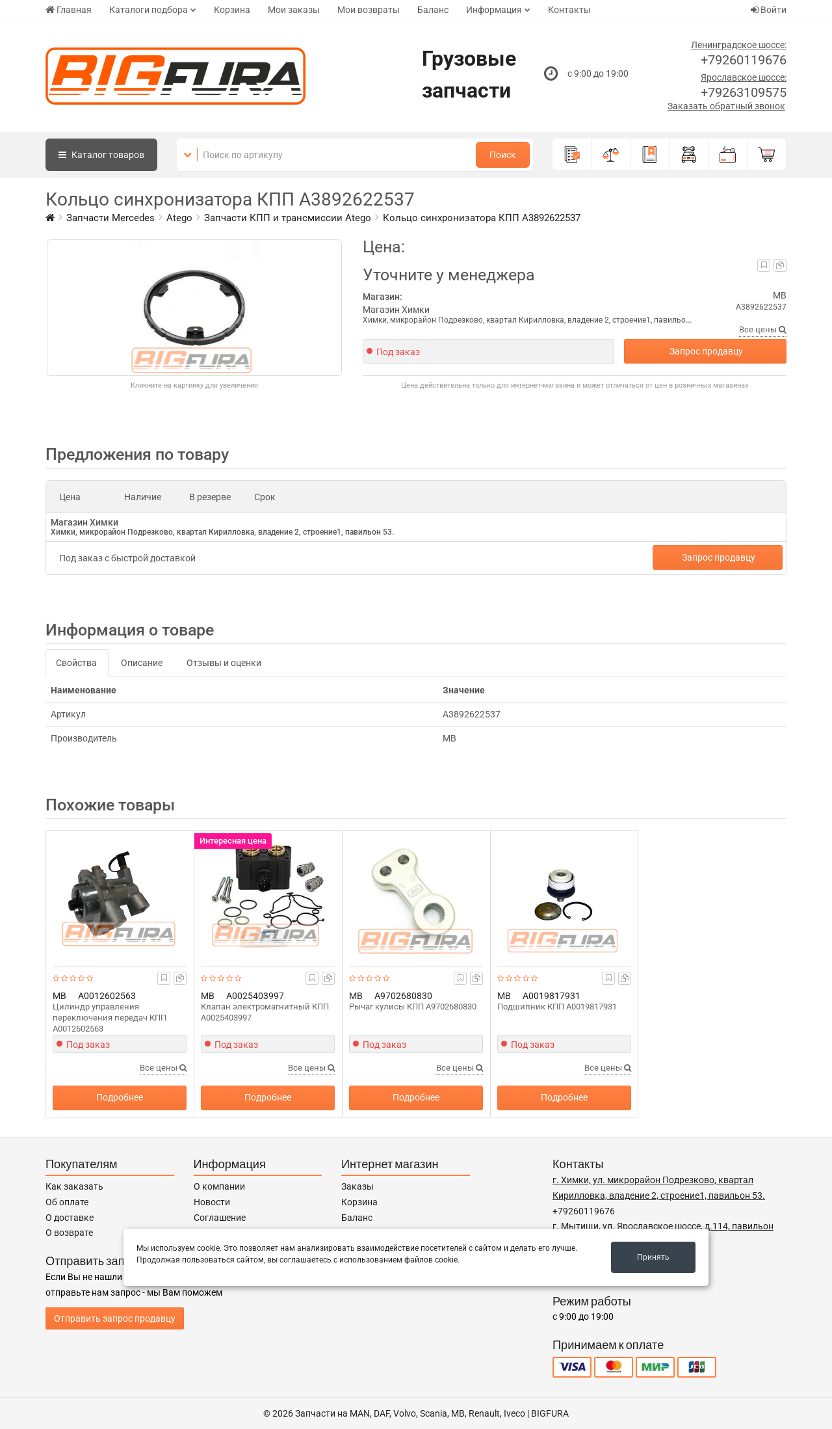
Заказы (357, 1186)
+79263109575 (743, 92)
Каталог (101, 155)
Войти (768, 10)
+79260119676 (743, 59)
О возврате (69, 1232)
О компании (219, 1186)
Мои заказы (294, 10)
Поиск (502, 155)
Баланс (432, 10)
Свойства (76, 663)
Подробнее (119, 1097)
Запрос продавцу (706, 351)
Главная (69, 10)
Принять (653, 1257)
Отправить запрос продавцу (115, 1318)
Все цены (762, 329)
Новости (212, 1202)
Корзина (232, 10)
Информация (494, 10)
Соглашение (220, 1217)
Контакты (569, 10)
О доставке (70, 1217)
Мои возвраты (368, 10)
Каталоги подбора (148, 10)
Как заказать (74, 1186)
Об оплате (67, 1202)
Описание (141, 663)
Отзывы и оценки (224, 663)
